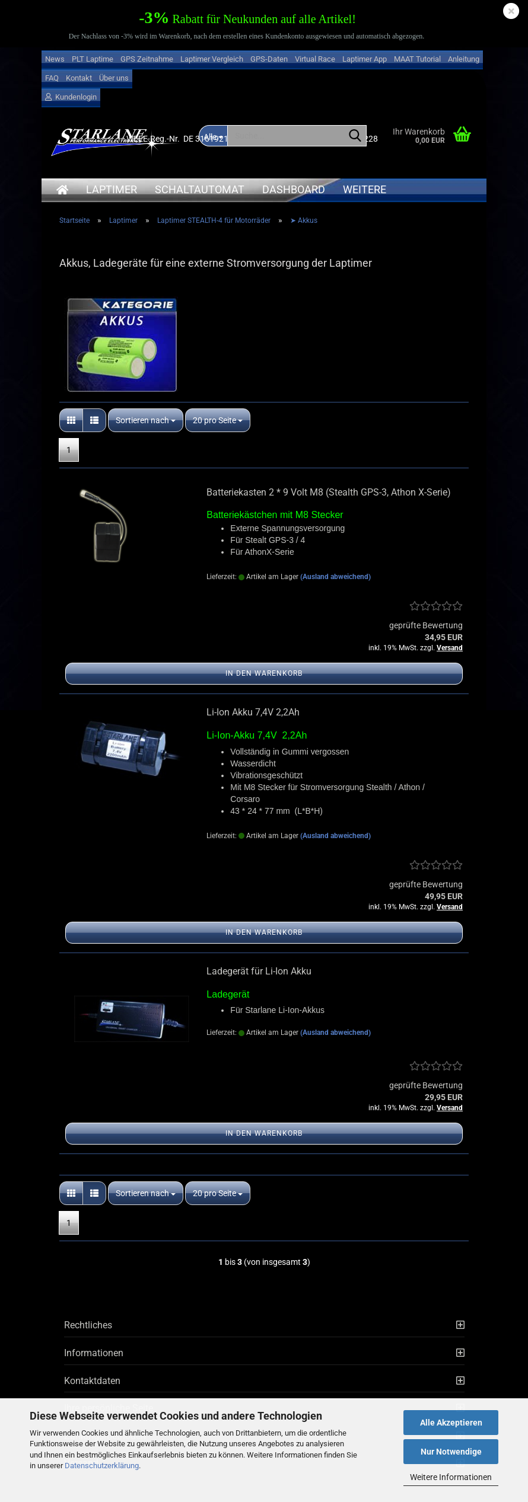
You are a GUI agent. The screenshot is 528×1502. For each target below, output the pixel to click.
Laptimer (111, 189)
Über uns (114, 77)
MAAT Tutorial (417, 59)
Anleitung (463, 59)
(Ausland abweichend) (335, 577)
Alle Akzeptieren (451, 1422)
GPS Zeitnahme (146, 59)
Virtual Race (315, 59)
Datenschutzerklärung (102, 1465)
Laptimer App (364, 59)
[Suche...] (355, 136)
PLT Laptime (92, 59)
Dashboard (293, 189)
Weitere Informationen (451, 1477)
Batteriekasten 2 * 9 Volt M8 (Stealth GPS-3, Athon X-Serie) (328, 492)
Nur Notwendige (451, 1451)
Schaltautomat (199, 189)
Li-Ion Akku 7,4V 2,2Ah (253, 712)
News (55, 59)
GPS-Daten (269, 59)
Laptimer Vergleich (211, 59)
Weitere (364, 189)
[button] (71, 420)
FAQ (52, 77)
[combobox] (145, 420)
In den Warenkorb (264, 673)
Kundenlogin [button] (71, 96)
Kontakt (79, 77)
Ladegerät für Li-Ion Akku (258, 971)
